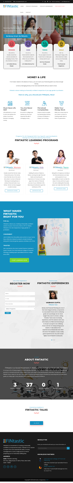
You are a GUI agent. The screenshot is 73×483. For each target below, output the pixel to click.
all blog (36, 424)
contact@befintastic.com (20, 1)
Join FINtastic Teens (61, 189)
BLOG (21, 12)
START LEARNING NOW (19, 261)
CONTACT (28, 12)
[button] (51, 340)
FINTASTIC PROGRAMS (31, 6)
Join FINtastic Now (65, 1)
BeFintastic (36, 481)
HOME (22, 6)
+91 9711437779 (7, 1)
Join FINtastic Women (12, 191)
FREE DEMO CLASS (60, 6)
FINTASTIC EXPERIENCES (46, 6)
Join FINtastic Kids (36, 191)
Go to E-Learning (56, 1)
